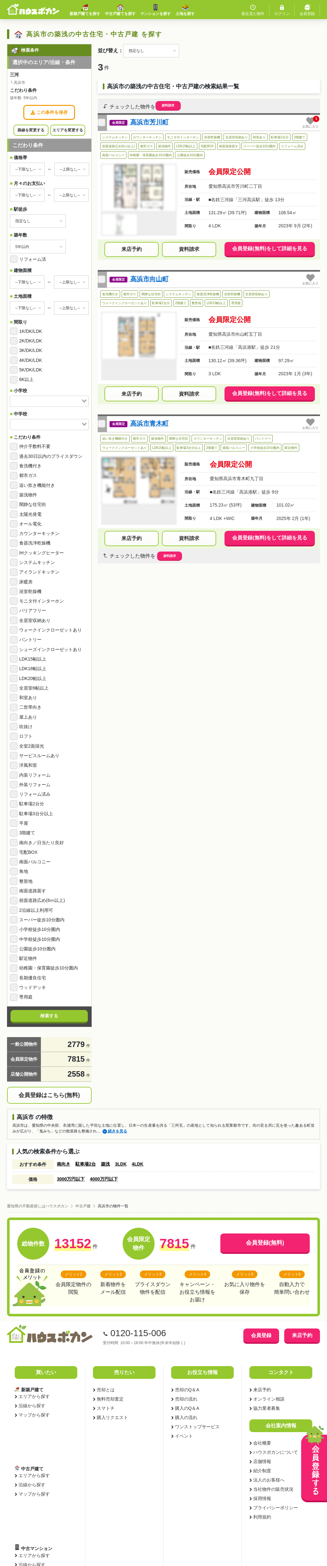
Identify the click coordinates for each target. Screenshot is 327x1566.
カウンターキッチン (39, 533)
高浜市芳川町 (148, 122)
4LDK (138, 1164)
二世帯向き (30, 707)
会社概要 (262, 1442)
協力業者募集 (266, 1408)
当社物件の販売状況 (273, 1489)
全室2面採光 (31, 746)
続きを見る (115, 1131)
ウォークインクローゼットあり (50, 630)
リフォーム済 (32, 259)
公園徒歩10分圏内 (37, 948)
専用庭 (26, 996)
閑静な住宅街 (32, 504)
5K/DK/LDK (30, 369)
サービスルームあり (39, 755)
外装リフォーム (34, 784)
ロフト (26, 736)
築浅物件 (28, 494)
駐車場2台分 (31, 803)
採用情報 (262, 1498)
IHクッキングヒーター (41, 552)
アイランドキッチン (39, 571)
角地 (23, 871)
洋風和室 (28, 765)
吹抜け (26, 726)
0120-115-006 (138, 1333)
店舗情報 (262, 1461)
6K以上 (26, 379)
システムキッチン (37, 562)
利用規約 (262, 1516)
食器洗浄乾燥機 (34, 542)
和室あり (28, 697)
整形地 (26, 881)
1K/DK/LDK (30, 331)
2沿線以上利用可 (36, 910)
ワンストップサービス (197, 1426)
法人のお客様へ (268, 1479)
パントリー (30, 639)
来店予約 (131, 249)
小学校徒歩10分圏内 (39, 929)
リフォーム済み (34, 794)
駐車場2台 (85, 1164)
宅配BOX (28, 852)
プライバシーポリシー (275, 1507)
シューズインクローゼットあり (50, 649)
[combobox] (49, 401)
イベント (184, 1435)
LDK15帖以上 (32, 659)
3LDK (121, 1164)
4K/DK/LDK (30, 360)
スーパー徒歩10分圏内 (42, 919)
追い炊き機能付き (37, 485)
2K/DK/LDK (30, 340)
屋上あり (28, 717)
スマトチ (105, 1408)
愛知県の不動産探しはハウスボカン (37, 1206)
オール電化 (30, 523)
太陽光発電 (30, 514)
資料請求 (168, 105)
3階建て (27, 832)
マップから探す (33, 1414)
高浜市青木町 (148, 423)
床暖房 (26, 581)
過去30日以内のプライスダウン (50, 456)
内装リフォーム (34, 775)
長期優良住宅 (32, 977)
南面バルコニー (34, 861)
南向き (63, 1164)
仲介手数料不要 (34, 446)
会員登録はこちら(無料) (49, 1095)
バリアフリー (32, 610)
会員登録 (261, 1335)
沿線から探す (31, 1405)
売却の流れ (186, 1398)
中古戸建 (83, 1206)
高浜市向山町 (148, 278)
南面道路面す (32, 890)
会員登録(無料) (265, 1243)
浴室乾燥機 (30, 591)
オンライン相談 (268, 1398)
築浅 (105, 1164)
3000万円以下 (71, 1179)
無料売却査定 (109, 1398)
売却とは (105, 1389)
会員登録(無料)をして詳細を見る (269, 248)
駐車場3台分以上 (36, 813)
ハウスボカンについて (275, 1452)
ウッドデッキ (32, 987)
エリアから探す (33, 1396)
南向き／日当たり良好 (41, 842)
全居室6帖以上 (34, 688)
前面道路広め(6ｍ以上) (42, 900)
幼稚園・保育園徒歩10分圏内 (48, 967)
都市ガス (28, 475)
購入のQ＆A (187, 1408)
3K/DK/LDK (30, 350)
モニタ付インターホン (41, 601)
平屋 (23, 823)
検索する (49, 1015)
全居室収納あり (34, 620)
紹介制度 (262, 1470)
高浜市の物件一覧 (113, 1206)
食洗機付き (30, 465)
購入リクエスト (112, 1417)
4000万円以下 (104, 1179)
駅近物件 (28, 958)
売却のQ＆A (187, 1389)
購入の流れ (186, 1417)
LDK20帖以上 (32, 678)
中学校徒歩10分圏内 (39, 939)
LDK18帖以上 (32, 668)
